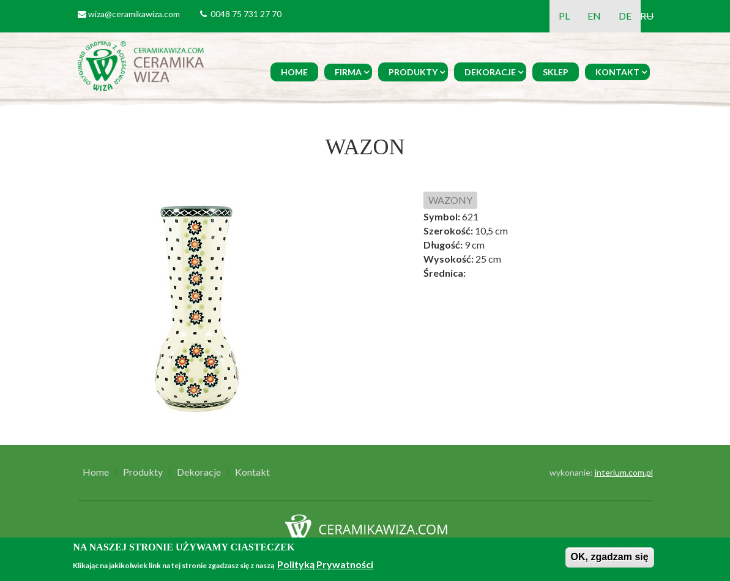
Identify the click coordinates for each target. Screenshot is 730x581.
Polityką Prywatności (325, 564)
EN (594, 15)
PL (564, 15)
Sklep (555, 72)
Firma (348, 72)
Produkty (413, 72)
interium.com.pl (624, 472)
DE (625, 15)
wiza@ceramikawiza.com (134, 14)
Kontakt (617, 72)
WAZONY (450, 200)
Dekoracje (490, 72)
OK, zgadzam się (610, 557)
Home (294, 72)
